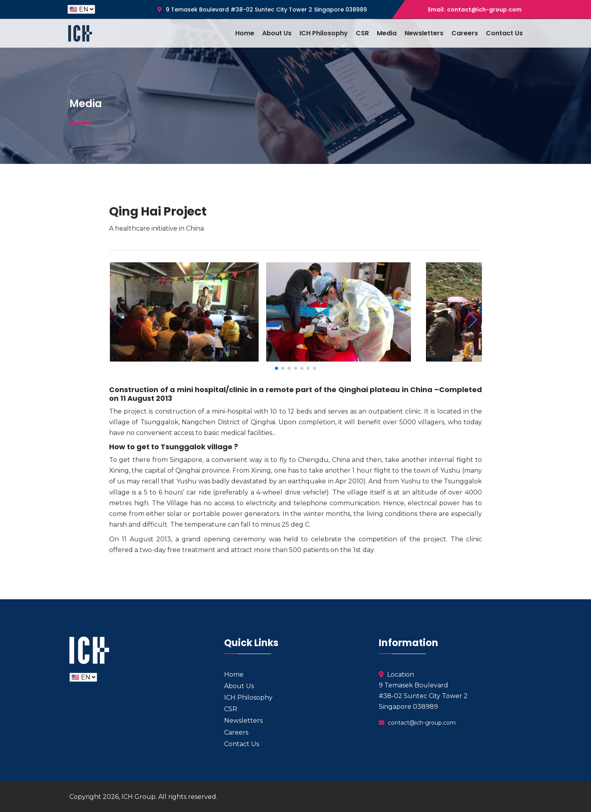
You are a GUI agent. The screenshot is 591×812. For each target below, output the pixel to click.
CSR (362, 33)
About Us (277, 33)
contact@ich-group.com (484, 9)
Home (244, 33)
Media (387, 33)
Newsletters (424, 33)
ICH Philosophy (323, 33)
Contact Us (504, 33)
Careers (464, 33)
